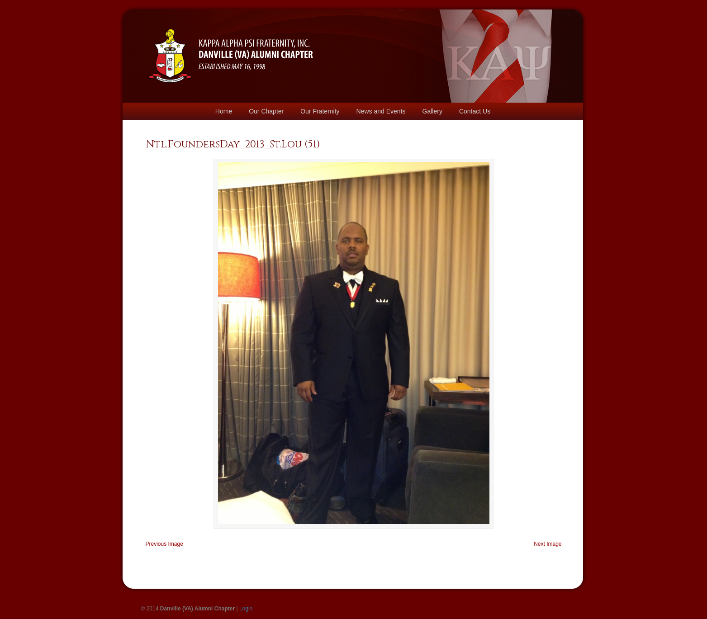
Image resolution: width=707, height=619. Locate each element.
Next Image (547, 544)
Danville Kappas (230, 43)
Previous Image (164, 544)
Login (245, 608)
